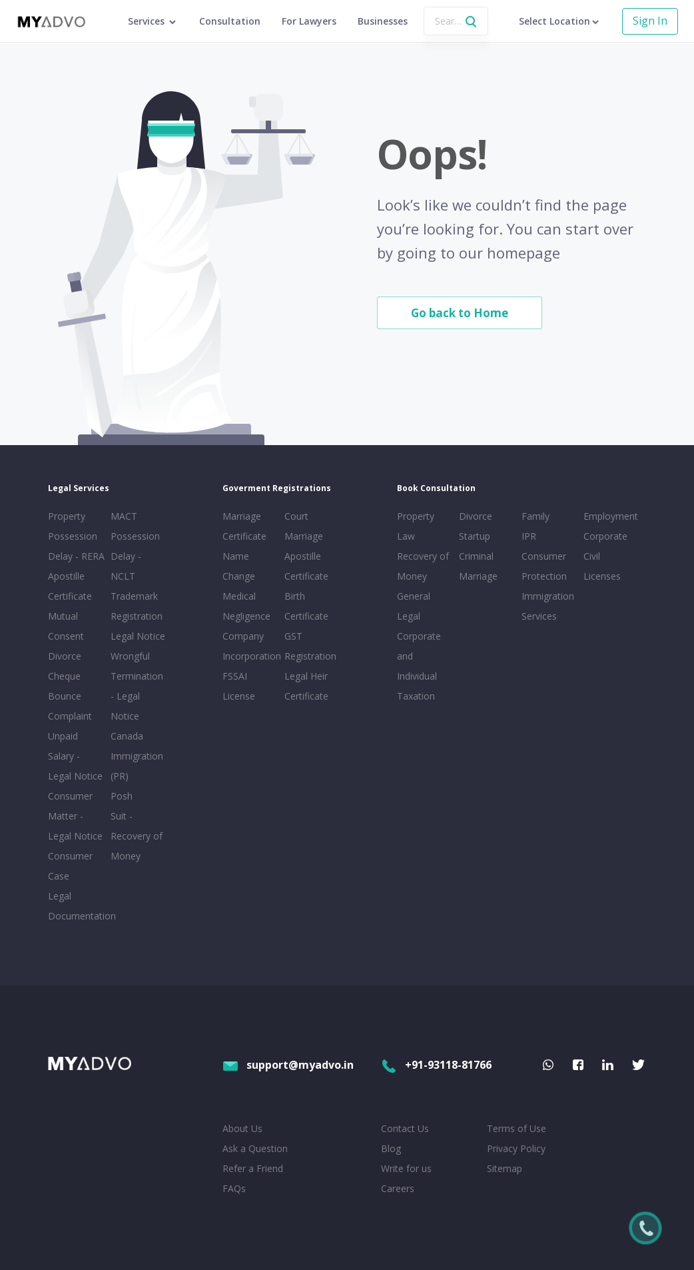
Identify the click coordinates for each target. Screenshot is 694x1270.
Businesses (383, 21)
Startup (474, 536)
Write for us (406, 1168)
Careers (397, 1188)
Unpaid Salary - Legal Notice (75, 756)
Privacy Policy (516, 1148)
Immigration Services (547, 606)
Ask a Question (255, 1148)
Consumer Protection (544, 566)
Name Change (238, 566)
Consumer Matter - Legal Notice (75, 816)
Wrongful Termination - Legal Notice (137, 686)
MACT (124, 516)
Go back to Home (459, 312)
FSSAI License (238, 686)
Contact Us (405, 1128)
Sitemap (504, 1168)
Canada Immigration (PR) (137, 756)
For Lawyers (309, 21)
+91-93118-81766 (436, 1064)
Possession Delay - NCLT (135, 556)
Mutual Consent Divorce (66, 636)
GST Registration (310, 646)
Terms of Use (516, 1128)
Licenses (602, 576)
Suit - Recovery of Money (137, 836)
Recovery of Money (423, 566)
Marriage (478, 576)
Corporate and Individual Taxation (419, 666)
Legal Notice (138, 636)
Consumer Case (70, 866)
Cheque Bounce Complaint (70, 696)
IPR (528, 536)
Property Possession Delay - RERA (76, 536)
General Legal (413, 606)
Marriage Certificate (244, 526)
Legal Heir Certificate (306, 686)
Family (535, 516)
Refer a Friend (252, 1168)
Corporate (605, 536)
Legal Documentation (76, 906)
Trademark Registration (137, 606)
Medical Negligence (246, 606)
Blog (391, 1148)
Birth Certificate (306, 606)
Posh (122, 796)
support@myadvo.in (288, 1064)
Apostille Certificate (70, 586)
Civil (591, 556)
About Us (242, 1128)
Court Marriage (303, 526)
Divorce (475, 516)
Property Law (415, 526)
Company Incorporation (251, 646)
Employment (610, 516)
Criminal (476, 556)
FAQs (234, 1188)
